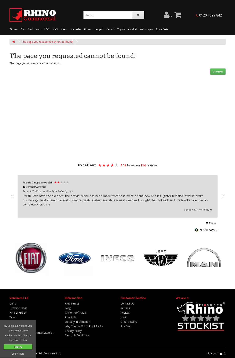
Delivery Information (77, 321)
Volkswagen (146, 29)
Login (123, 317)
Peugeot (98, 29)
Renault (110, 29)
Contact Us (127, 303)
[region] (118, 196)
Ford (30, 29)
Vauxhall (132, 29)
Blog (68, 308)
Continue (218, 71)
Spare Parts (162, 29)
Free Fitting (72, 303)
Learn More (18, 353)
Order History (128, 321)
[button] (12, 196)
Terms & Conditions (77, 335)
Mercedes (76, 29)
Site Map (125, 326)
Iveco (38, 29)
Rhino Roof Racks (76, 312)
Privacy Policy (73, 331)
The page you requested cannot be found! (47, 41)
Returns (125, 308)
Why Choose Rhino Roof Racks (84, 326)
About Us (70, 317)
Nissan (87, 29)
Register (125, 312)
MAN (55, 29)
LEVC (47, 29)
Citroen (14, 29)
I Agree (18, 346)
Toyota (121, 29)
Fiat (22, 29)
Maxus (64, 29)
